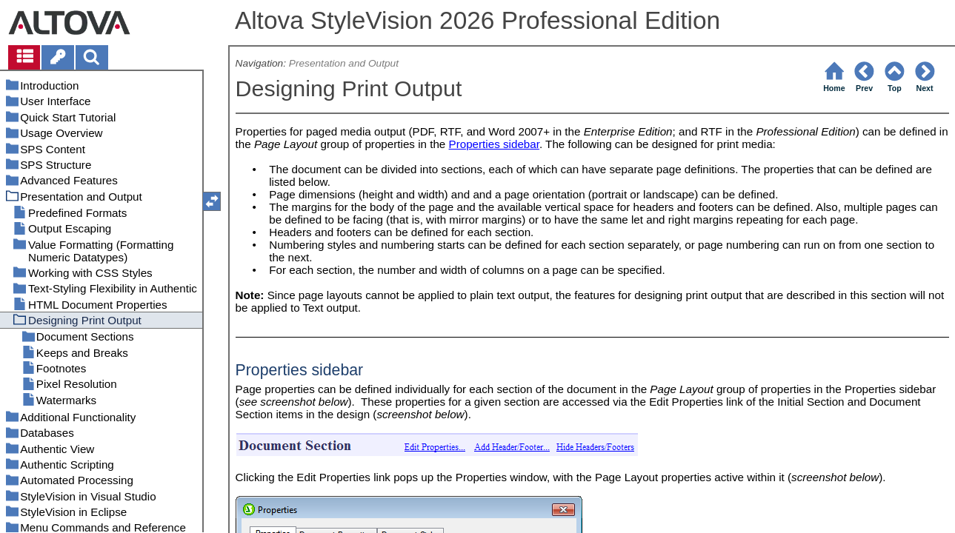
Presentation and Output (344, 63)
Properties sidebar (494, 144)
